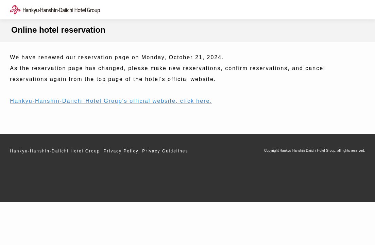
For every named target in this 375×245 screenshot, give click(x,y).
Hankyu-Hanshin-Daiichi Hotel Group (55, 151)
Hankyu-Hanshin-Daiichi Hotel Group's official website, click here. (111, 101)
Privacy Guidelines (165, 151)
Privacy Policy (121, 151)
